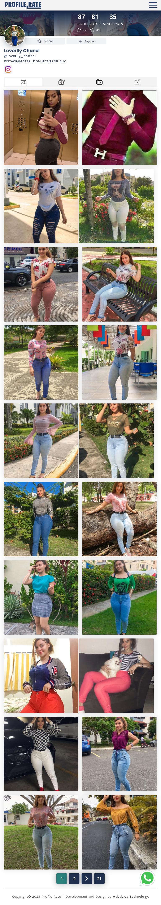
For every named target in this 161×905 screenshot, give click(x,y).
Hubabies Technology (130, 896)
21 (99, 878)
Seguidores (113, 24)
